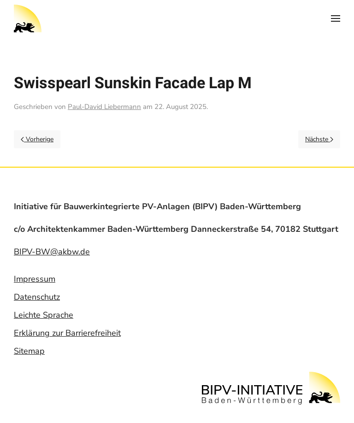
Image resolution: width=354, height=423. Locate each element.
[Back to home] (27, 18)
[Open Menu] (335, 18)
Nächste (319, 139)
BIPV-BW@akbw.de (52, 251)
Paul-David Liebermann (104, 106)
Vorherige (37, 139)
